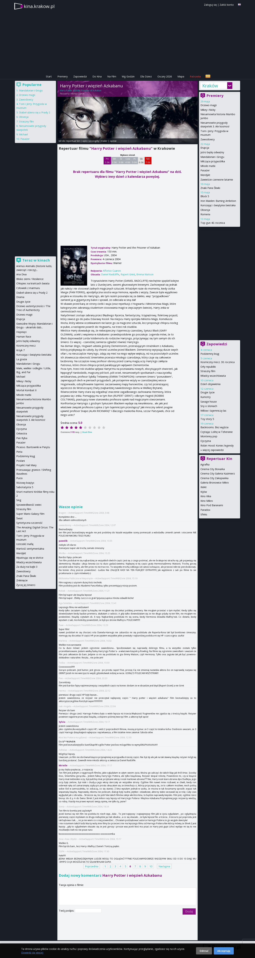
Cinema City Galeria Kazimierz (217, 473)
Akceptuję (223, 951)
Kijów (203, 491)
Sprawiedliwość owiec (29, 504)
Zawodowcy (207, 139)
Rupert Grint (128, 274)
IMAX (203, 487)
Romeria (205, 214)
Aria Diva (21, 274)
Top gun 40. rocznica (212, 222)
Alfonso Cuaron (77, 93)
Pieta (19, 451)
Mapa (180, 76)
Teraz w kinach (36, 260)
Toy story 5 (207, 419)
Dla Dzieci (146, 76)
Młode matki (207, 166)
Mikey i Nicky (207, 109)
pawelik (63, 540)
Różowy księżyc (25, 482)
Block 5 (204, 196)
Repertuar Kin (219, 458)
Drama (20, 297)
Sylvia (62, 721)
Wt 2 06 (114, 160)
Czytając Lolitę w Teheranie (216, 432)
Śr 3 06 (121, 160)
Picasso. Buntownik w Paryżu (33, 447)
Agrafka (204, 464)
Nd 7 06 (148, 160)
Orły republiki (208, 366)
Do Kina (97, 76)
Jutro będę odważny (212, 152)
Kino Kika (205, 496)
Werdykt (205, 175)
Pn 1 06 (107, 160)
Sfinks (203, 514)
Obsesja (205, 210)
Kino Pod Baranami (211, 505)
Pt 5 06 (134, 160)
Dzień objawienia (210, 384)
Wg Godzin (128, 76)
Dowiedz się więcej (32, 952)
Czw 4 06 (127, 160)
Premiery (62, 76)
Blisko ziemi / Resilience (30, 279)
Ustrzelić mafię (24, 544)
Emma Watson (145, 274)
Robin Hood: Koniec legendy (217, 445)
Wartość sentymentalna (30, 548)
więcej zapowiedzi (213, 450)
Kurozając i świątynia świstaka (218, 205)
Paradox (205, 510)
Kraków (210, 85)
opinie (113, 140)
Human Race (23, 336)
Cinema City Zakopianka (214, 478)
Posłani (20, 460)
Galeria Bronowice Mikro (214, 482)
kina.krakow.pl (39, 6)
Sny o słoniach (208, 406)
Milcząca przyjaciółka (212, 161)
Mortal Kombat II (26, 390)
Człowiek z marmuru (28, 288)
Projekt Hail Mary (26, 465)
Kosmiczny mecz (26, 345)
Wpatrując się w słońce (29, 557)
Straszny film (207, 371)
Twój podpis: (67, 910)
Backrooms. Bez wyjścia (214, 427)
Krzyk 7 (20, 350)
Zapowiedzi (80, 76)
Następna (164, 866)
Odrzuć (204, 951)
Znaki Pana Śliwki (210, 188)
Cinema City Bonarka (212, 469)
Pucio (19, 478)
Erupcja (204, 147)
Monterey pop (208, 436)
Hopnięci (21, 332)
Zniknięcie (22, 580)
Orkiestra (21, 433)
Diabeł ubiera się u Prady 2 (34, 112)
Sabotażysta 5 (24, 487)
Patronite (195, 76)
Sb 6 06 (141, 160)
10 (150, 866)
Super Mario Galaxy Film (30, 513)
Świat (19, 518)
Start (49, 76)
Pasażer (205, 170)
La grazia (21, 359)
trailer (104, 140)
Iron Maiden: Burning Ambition (218, 201)
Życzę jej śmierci (25, 585)
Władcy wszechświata (213, 375)
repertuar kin (73, 140)
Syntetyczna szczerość (29, 522)
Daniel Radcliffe (110, 274)
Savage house (208, 401)
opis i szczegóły (90, 140)
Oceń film (87, 432)
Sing (18, 500)
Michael (23, 134)
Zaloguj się (210, 4)
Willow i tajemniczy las (213, 410)
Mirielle (63, 765)
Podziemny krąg (209, 353)
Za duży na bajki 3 (26, 566)
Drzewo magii (208, 105)
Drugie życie (207, 392)
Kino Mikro (206, 500)
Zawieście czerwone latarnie (216, 179)
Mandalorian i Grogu (212, 157)
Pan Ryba (21, 438)
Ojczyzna (205, 441)
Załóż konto (227, 4)
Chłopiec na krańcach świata (32, 283)
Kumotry (205, 397)
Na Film (111, 76)
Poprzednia (91, 866)
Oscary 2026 (164, 76)
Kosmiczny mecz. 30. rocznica (217, 362)
